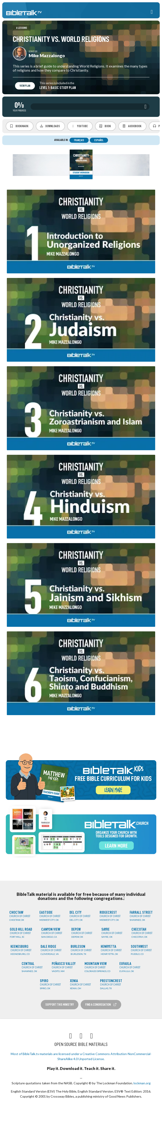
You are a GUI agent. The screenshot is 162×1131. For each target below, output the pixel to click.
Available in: (61, 140)
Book (105, 126)
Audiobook (131, 126)
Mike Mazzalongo (47, 55)
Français (79, 140)
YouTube (79, 126)
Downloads (50, 126)
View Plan (25, 85)
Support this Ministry (59, 1004)
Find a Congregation (101, 1004)
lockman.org (142, 1083)
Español (98, 140)
